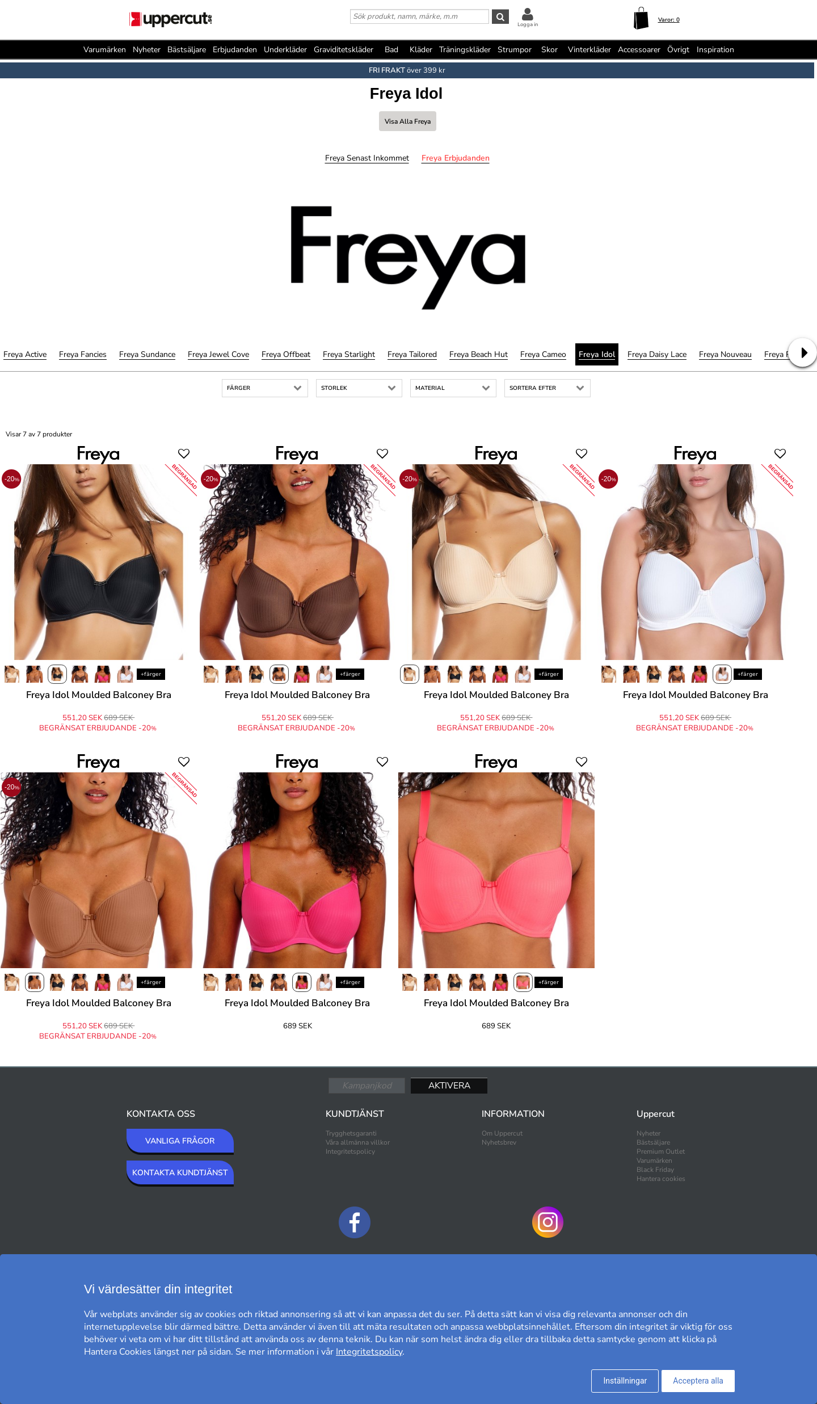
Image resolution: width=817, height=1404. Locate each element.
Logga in (527, 24)
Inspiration (715, 49)
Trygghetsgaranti (351, 1133)
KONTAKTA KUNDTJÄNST (180, 1172)
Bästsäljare (186, 49)
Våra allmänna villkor (358, 1142)
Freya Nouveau (725, 354)
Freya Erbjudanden (456, 158)
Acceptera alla (698, 1380)
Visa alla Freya (408, 121)
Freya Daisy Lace (657, 354)
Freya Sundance (147, 354)
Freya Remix (785, 354)
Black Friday (655, 1169)
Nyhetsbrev (499, 1142)
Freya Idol (597, 354)
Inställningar (625, 1380)
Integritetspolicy (350, 1151)
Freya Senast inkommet (367, 158)
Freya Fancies (83, 354)
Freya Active (25, 354)
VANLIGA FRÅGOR (179, 1141)
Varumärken (104, 49)
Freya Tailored (412, 354)
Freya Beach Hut (478, 354)
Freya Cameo (543, 354)
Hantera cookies (661, 1178)
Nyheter (147, 49)
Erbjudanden (235, 49)
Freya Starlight (349, 354)
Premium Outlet (661, 1151)
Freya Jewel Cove (218, 354)
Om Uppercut (502, 1133)
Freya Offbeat (286, 354)
